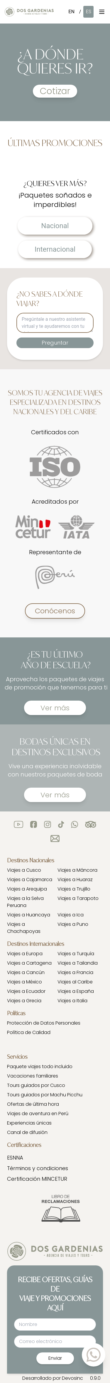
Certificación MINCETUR (37, 1178)
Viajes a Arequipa (27, 889)
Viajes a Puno (72, 924)
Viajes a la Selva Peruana (25, 902)
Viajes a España (75, 991)
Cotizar (55, 91)
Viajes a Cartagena (29, 963)
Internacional (55, 249)
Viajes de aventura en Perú (37, 1113)
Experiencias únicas (29, 1123)
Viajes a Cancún (26, 972)
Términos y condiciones (37, 1168)
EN (71, 11)
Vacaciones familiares (32, 1076)
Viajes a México (24, 981)
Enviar (55, 1358)
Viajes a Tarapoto (78, 898)
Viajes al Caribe (75, 981)
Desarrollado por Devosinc (52, 1378)
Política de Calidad (28, 1032)
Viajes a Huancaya (28, 914)
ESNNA (15, 1157)
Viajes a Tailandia (77, 963)
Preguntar (55, 342)
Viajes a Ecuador (26, 991)
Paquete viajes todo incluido (39, 1066)
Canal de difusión (27, 1132)
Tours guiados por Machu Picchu (44, 1094)
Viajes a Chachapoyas (23, 928)
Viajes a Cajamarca (29, 879)
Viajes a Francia (75, 972)
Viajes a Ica (70, 914)
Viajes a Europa (25, 953)
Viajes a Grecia (24, 1000)
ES (88, 11)
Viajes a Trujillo (73, 889)
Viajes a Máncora (77, 870)
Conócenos (55, 611)
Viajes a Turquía (75, 953)
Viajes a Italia (72, 1000)
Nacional (55, 226)
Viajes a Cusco (24, 870)
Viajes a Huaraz (75, 879)
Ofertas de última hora (33, 1104)
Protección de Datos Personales (43, 1023)
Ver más (55, 708)
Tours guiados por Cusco (36, 1085)
